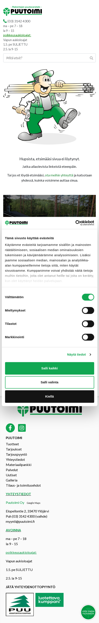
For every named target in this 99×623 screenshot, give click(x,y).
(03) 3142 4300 (19, 21)
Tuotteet (12, 444)
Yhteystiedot (15, 459)
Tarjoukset (14, 449)
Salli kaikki (49, 368)
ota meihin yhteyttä (59, 175)
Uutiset (11, 475)
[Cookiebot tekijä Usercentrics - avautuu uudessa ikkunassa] (75, 223)
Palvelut (12, 470)
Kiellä (49, 396)
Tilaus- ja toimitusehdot (23, 485)
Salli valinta (49, 382)
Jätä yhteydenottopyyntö (30, 587)
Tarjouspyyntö (16, 454)
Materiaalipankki (18, 465)
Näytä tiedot (76, 354)
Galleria (11, 480)
